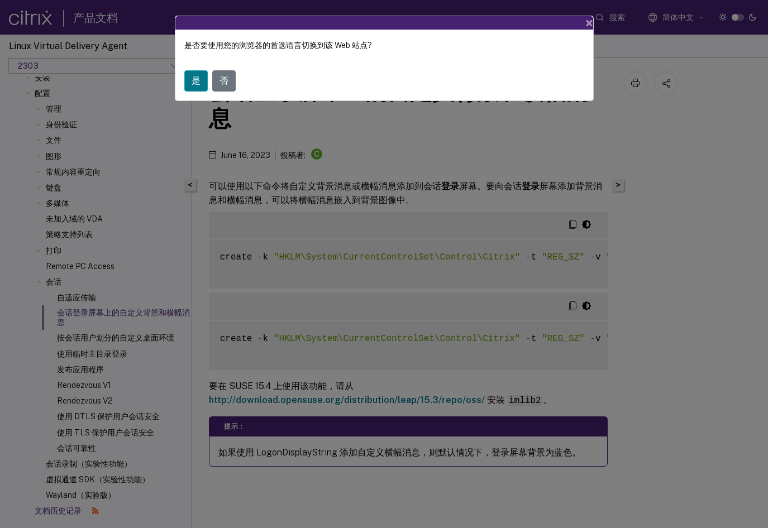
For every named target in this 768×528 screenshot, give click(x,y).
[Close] (589, 23)
